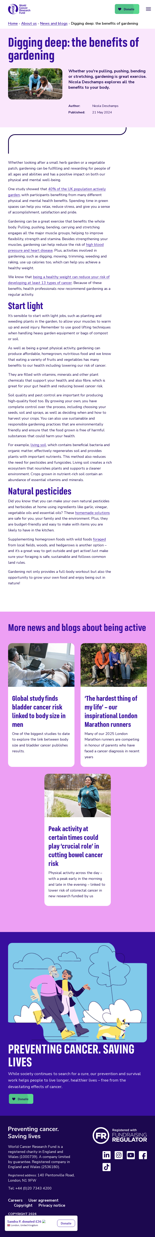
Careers (15, 1200)
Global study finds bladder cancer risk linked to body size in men (41, 705)
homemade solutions (92, 512)
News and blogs (54, 23)
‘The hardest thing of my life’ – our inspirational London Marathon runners (114, 705)
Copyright (23, 1205)
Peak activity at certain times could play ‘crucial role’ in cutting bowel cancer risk (77, 840)
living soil (38, 444)
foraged (99, 539)
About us (29, 23)
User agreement (43, 1200)
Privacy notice (51, 1205)
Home (13, 23)
